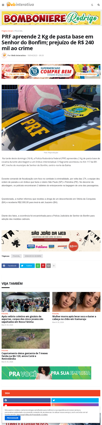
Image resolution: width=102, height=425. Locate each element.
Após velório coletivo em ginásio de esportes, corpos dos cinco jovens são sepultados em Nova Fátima (22, 319)
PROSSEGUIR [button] (12, 418)
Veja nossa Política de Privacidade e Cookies (32, 414)
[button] (3, 5)
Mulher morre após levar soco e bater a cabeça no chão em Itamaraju (74, 318)
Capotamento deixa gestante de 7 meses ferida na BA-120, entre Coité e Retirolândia (25, 356)
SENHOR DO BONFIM (33, 256)
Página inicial (7, 31)
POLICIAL (18, 31)
